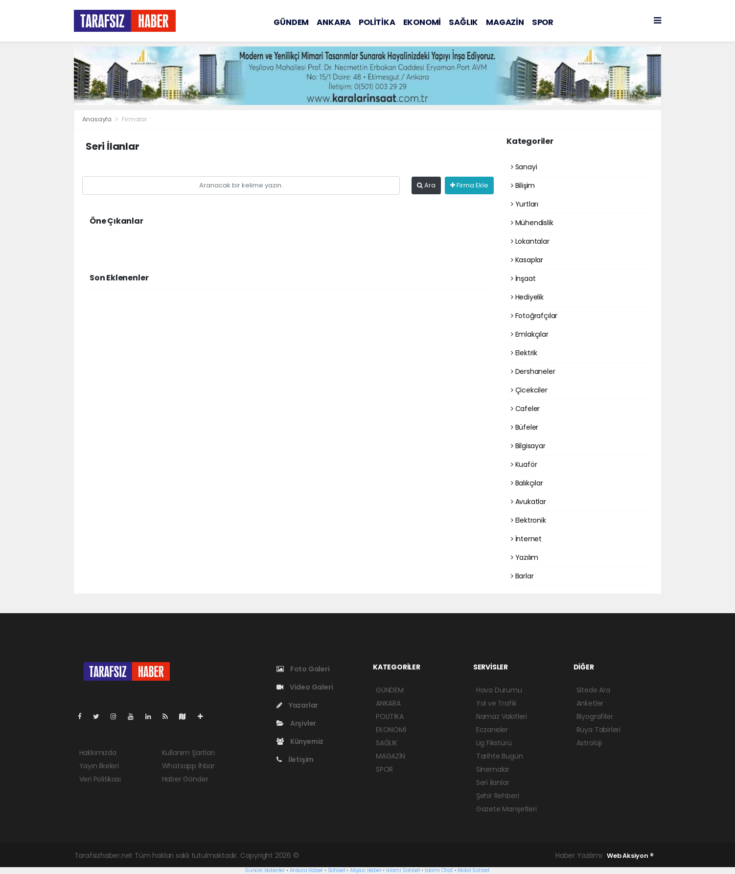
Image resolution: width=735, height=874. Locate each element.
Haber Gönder (185, 779)
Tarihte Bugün (499, 756)
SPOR (542, 22)
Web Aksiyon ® (630, 855)
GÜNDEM (291, 22)
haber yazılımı (323, 855)
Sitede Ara (593, 690)
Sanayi (524, 167)
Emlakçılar (530, 334)
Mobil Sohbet (474, 870)
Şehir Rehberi (497, 796)
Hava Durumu (499, 690)
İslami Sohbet (403, 870)
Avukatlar (528, 501)
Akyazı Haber (366, 870)
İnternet (526, 539)
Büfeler (524, 427)
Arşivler (296, 723)
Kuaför (524, 464)
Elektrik (524, 353)
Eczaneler (492, 730)
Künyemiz (299, 741)
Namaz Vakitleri (501, 716)
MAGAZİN (505, 22)
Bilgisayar (528, 446)
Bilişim (523, 185)
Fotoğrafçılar (534, 316)
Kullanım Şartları (188, 753)
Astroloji (589, 743)
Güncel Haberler (265, 870)
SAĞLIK (463, 22)
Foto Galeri (303, 669)
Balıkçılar (527, 483)
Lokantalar (530, 241)
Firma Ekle (469, 185)
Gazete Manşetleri (506, 809)
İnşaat (523, 278)
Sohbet (336, 870)
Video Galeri (304, 687)
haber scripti (413, 855)
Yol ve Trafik (496, 703)
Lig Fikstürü (494, 743)
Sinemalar (492, 769)
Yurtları (524, 204)
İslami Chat (439, 870)
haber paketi (369, 855)
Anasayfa (97, 119)
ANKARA (334, 22)
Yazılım (524, 557)
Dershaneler (533, 371)
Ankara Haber (306, 870)
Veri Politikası (100, 779)
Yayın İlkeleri (99, 766)
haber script (502, 855)
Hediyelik (527, 297)
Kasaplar (527, 260)
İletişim (295, 759)
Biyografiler (594, 716)
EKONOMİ (422, 22)
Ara (426, 185)
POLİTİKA (377, 22)
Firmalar (134, 119)
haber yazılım (457, 855)
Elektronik (528, 520)
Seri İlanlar (492, 782)
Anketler (589, 703)
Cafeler (525, 409)
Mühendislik (532, 223)
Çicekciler (529, 390)
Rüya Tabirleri (598, 730)
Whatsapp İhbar (188, 766)
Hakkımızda (97, 753)
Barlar (522, 576)
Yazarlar (297, 705)
